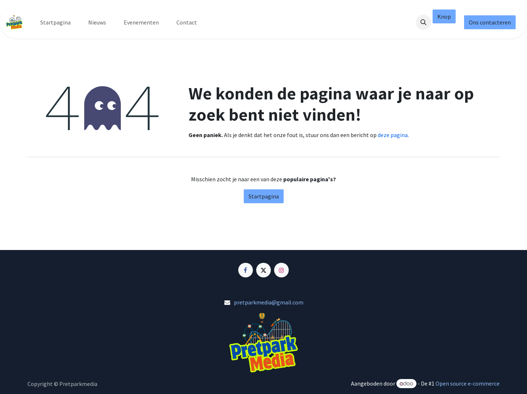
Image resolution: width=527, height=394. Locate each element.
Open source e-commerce (468, 383)
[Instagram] (281, 270)
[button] (423, 22)
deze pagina (393, 135)
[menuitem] (55, 22)
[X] (263, 270)
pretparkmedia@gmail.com (268, 302)
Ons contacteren (490, 22)
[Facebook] (245, 270)
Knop (444, 16)
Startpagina (263, 196)
